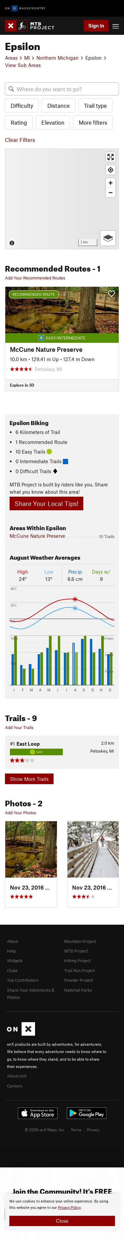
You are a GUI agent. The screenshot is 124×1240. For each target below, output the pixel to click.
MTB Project (76, 951)
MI (27, 58)
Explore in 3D (22, 385)
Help (11, 951)
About (12, 941)
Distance (58, 105)
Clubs (12, 970)
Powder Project (78, 980)
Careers (14, 1085)
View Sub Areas (23, 65)
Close (62, 1221)
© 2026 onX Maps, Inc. (45, 1129)
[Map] (62, 199)
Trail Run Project (79, 970)
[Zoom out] (110, 192)
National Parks (78, 990)
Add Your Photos (20, 812)
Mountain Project (80, 941)
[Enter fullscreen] (110, 157)
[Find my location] (110, 170)
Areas (11, 58)
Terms (76, 1129)
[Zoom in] (110, 183)
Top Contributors (22, 980)
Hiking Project (77, 960)
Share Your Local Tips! (46, 503)
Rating (19, 122)
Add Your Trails (19, 727)
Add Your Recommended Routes (35, 277)
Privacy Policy (69, 1208)
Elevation (52, 122)
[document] (62, 1212)
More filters (93, 122)
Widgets (14, 960)
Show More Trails (29, 779)
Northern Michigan (57, 58)
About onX (17, 1076)
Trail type (95, 105)
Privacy (93, 1129)
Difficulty (22, 105)
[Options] (108, 238)
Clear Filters (20, 139)
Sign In (96, 26)
